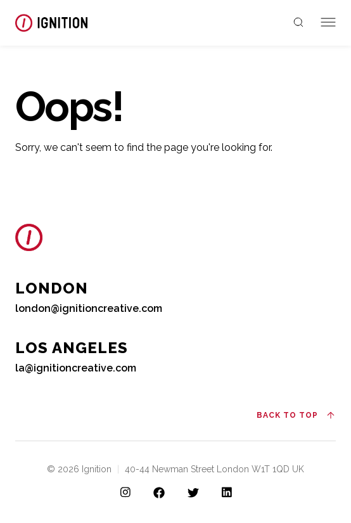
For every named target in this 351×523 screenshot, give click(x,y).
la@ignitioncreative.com (75, 368)
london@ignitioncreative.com (88, 308)
